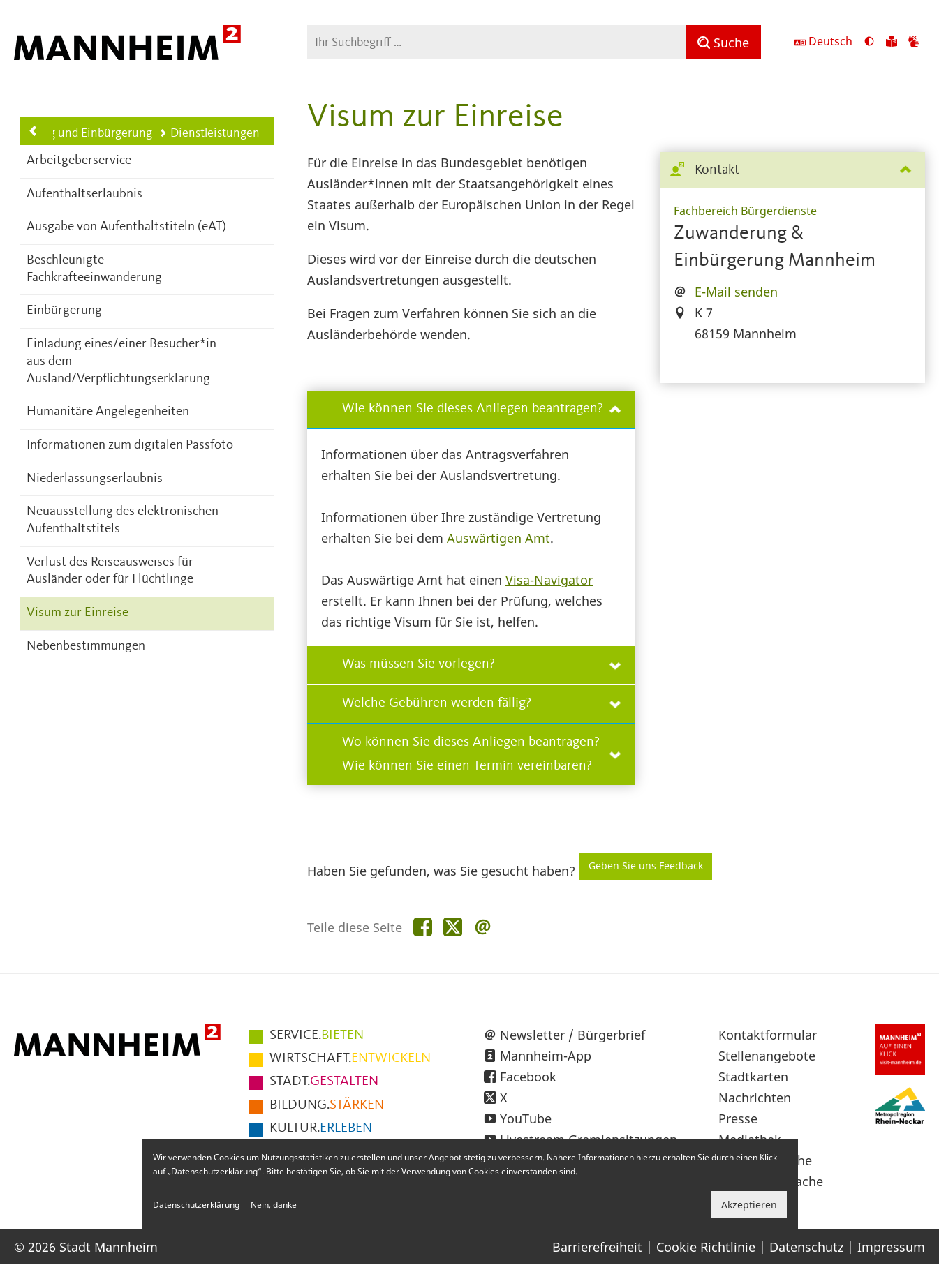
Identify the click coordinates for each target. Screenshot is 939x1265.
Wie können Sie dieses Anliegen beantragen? (481, 409)
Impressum (891, 1246)
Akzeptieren (749, 1204)
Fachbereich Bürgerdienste (745, 210)
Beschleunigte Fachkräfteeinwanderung (94, 269)
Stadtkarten (753, 1076)
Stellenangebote (766, 1055)
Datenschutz (806, 1246)
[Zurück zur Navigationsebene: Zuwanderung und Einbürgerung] (33, 131)
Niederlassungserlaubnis (95, 479)
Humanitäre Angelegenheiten (108, 412)
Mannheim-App (545, 1055)
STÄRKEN (326, 1105)
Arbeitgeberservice (79, 160)
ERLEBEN (320, 1128)
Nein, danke (274, 1205)
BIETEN (316, 1035)
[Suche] (723, 42)
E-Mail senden (736, 291)
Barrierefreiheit (597, 1246)
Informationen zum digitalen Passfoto (130, 445)
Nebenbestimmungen (86, 646)
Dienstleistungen (209, 133)
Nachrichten (754, 1097)
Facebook (528, 1076)
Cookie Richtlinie (705, 1246)
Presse (737, 1118)
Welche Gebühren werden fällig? (481, 703)
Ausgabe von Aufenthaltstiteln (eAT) (126, 227)
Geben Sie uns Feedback (646, 865)
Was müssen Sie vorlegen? (481, 664)
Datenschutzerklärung (196, 1205)
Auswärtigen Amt (498, 538)
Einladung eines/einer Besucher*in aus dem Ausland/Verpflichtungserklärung (121, 361)
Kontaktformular (767, 1034)
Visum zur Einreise (77, 613)
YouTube (526, 1118)
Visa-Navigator (549, 579)
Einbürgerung (64, 310)
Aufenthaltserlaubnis (84, 194)
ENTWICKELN (350, 1058)
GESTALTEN (323, 1081)
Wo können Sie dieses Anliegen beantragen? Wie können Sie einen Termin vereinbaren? (481, 754)
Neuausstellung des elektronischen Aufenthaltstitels (123, 520)
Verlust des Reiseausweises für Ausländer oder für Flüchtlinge (110, 571)
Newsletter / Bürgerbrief (572, 1034)
